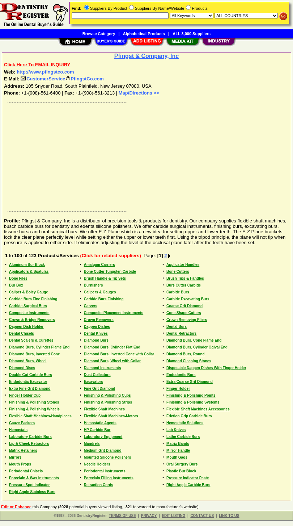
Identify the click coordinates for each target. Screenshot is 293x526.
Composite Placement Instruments (113, 313)
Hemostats (18, 430)
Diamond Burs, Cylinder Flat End (112, 347)
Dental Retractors (181, 333)
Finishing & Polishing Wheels (34, 409)
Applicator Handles (182, 265)
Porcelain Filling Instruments (108, 478)
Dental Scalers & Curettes (31, 340)
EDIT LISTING (173, 516)
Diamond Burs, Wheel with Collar (112, 361)
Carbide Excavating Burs (187, 299)
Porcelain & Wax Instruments (34, 478)
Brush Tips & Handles (185, 278)
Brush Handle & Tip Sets (105, 278)
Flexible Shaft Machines (104, 409)
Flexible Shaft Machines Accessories (198, 409)
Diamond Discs (22, 368)
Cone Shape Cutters (183, 313)
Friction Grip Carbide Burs (189, 416)
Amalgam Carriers (99, 265)
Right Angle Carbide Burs (188, 485)
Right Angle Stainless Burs (32, 492)
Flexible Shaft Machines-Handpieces (40, 416)
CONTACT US (202, 516)
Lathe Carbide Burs (183, 437)
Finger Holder (178, 389)
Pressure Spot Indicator (29, 485)
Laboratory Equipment (103, 437)
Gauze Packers (22, 423)
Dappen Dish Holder (26, 327)
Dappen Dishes (97, 327)
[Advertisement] (145, 155)
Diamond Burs (96, 340)
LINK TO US (229, 516)
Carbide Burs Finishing (104, 299)
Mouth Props (20, 464)
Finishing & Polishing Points (191, 395)
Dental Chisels (21, 333)
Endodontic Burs (181, 375)
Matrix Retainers (23, 450)
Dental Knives (96, 333)
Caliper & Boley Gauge (28, 292)
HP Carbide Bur (97, 430)
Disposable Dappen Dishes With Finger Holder (206, 368)
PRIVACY (149, 516)
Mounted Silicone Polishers (107, 457)
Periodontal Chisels (26, 471)
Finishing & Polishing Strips (108, 402)
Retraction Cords (98, 485)
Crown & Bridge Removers (32, 320)
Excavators (93, 382)
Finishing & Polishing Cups (107, 395)
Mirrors (15, 457)
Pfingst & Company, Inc (146, 56)
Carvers (90, 306)
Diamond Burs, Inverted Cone (34, 354)
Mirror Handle (178, 450)
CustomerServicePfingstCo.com (62, 79)
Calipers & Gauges (100, 292)
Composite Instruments (29, 313)
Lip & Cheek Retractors (29, 444)
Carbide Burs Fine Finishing (33, 299)
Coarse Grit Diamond (184, 306)
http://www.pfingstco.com (45, 72)
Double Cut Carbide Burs (30, 375)
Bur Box (16, 285)
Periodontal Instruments (105, 471)
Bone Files (18, 278)
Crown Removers (99, 320)
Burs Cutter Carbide (183, 285)
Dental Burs (176, 327)
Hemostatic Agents (100, 423)
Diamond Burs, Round (185, 354)
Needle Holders (97, 464)
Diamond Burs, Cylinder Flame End (39, 347)
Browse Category (98, 34)
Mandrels (92, 444)
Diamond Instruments (102, 368)
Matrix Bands (177, 444)
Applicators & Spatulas (28, 272)
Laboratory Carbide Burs (30, 437)
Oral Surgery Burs (182, 464)
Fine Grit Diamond (99, 389)
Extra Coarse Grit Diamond (189, 382)
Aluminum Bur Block (27, 265)
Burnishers (93, 285)
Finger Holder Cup (25, 395)
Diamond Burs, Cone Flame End (193, 340)
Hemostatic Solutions (184, 423)
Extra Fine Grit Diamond (29, 389)
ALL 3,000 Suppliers (192, 34)
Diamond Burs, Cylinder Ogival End (197, 347)
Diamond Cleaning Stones (188, 361)
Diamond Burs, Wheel (27, 361)
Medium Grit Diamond (103, 450)
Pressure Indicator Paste (187, 478)
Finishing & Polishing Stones (34, 402)
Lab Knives (176, 430)
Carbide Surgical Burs (28, 306)
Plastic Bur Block (181, 471)
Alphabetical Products (144, 34)
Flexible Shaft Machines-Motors (111, 416)
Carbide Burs (177, 292)
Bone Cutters (177, 272)
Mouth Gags (176, 457)
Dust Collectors (97, 375)
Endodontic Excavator (28, 382)
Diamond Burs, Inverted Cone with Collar (119, 354)
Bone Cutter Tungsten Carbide (110, 272)
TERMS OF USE (122, 516)
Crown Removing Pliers (186, 320)
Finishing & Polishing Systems (192, 402)
